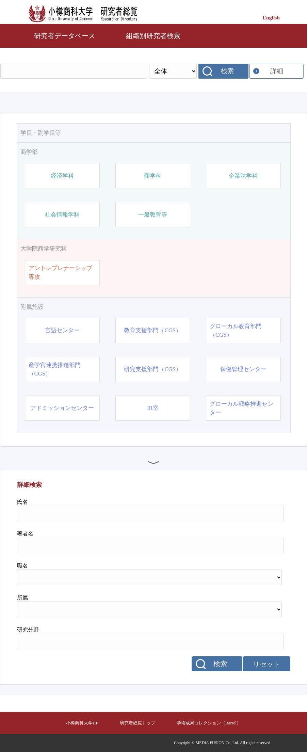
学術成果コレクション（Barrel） (209, 722)
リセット (266, 664)
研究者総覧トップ (137, 722)
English (271, 17)
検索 (227, 71)
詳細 (276, 71)
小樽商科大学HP (82, 722)
